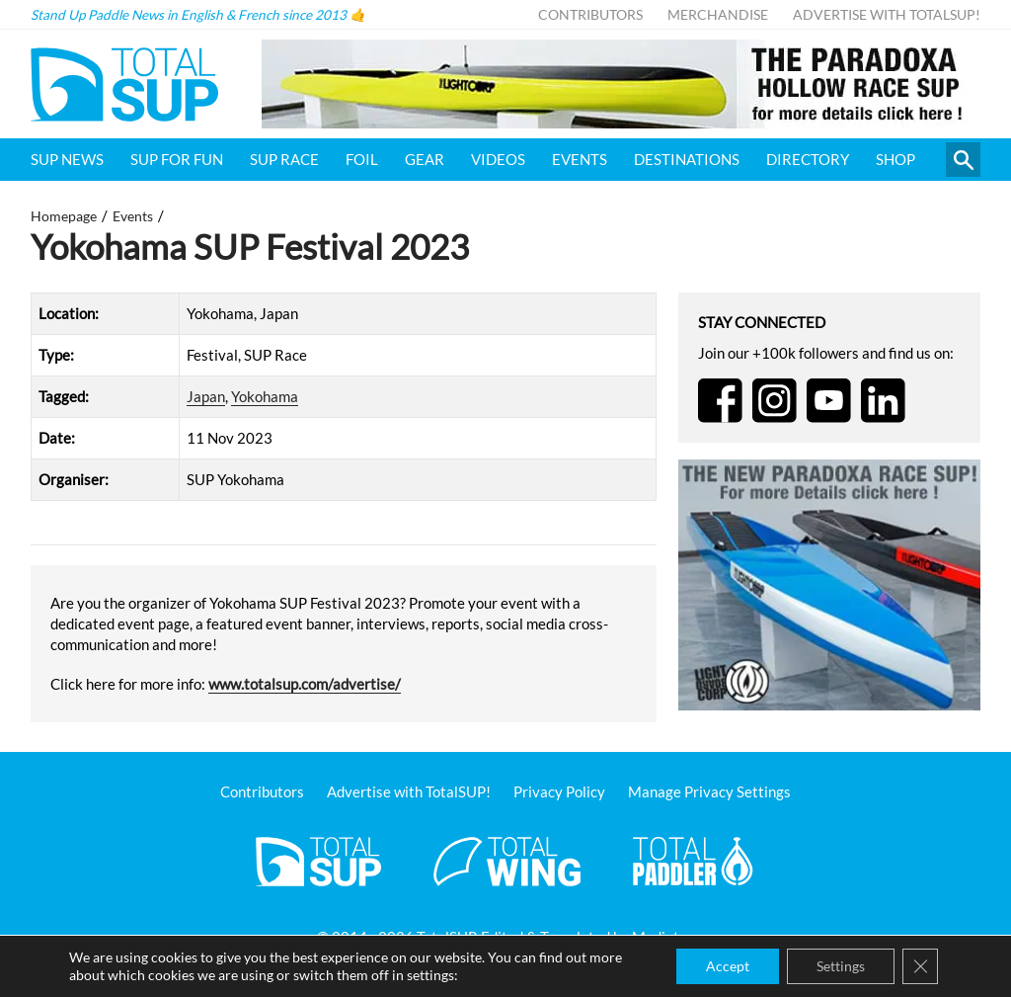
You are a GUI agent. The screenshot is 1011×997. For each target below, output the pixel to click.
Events (579, 159)
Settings (841, 965)
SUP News (67, 159)
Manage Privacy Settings (709, 791)
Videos (498, 159)
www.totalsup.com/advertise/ (304, 684)
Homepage (64, 216)
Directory (807, 159)
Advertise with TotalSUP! (886, 15)
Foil (362, 159)
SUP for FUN (176, 159)
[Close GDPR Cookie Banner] (920, 966)
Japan (206, 396)
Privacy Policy (559, 791)
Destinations (686, 159)
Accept (727, 965)
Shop (895, 159)
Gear (424, 159)
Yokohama (264, 396)
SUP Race (284, 159)
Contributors (590, 15)
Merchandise (717, 15)
